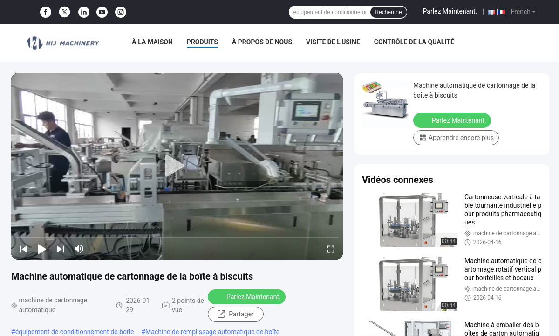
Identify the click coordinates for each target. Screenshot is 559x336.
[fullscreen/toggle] (330, 249)
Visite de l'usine (333, 42)
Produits (202, 42)
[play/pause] (42, 249)
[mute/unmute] (79, 249)
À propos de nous (262, 42)
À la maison (152, 42)
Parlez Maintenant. (450, 11)
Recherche (388, 12)
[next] (60, 249)
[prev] (23, 249)
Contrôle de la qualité (414, 42)
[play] (177, 166)
